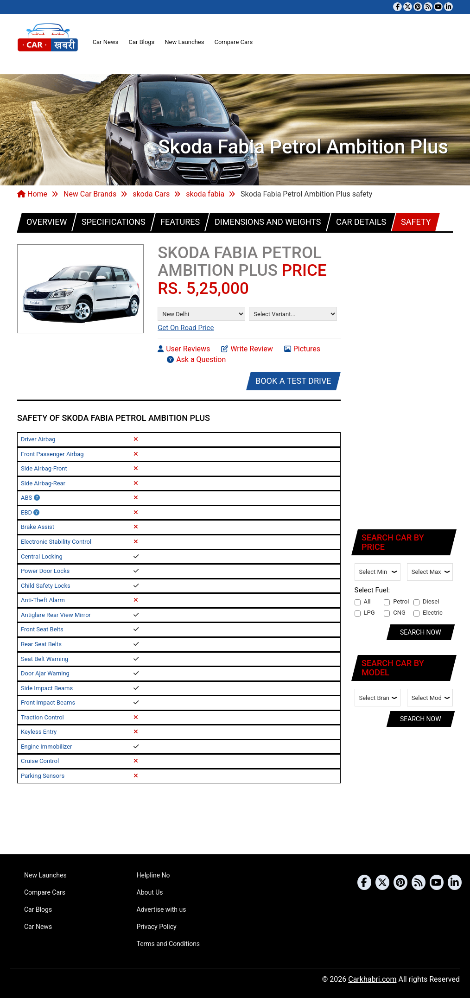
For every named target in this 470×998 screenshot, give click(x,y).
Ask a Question (196, 359)
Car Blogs (141, 41)
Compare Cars (233, 41)
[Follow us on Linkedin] (448, 6)
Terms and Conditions (168, 943)
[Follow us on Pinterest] (417, 6)
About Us (150, 892)
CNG (395, 613)
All (363, 601)
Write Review (247, 348)
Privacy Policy (157, 926)
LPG (365, 613)
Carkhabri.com (372, 979)
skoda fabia (205, 194)
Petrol (396, 601)
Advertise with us (161, 909)
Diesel (426, 601)
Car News (106, 41)
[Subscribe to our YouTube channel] (438, 6)
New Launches (184, 41)
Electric (428, 613)
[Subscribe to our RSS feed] (428, 6)
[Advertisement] (404, 379)
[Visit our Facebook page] (397, 6)
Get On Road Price (186, 328)
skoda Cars (151, 194)
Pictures (302, 348)
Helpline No (153, 875)
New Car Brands (90, 194)
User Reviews (184, 348)
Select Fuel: (372, 590)
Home (32, 194)
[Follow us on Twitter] (407, 6)
